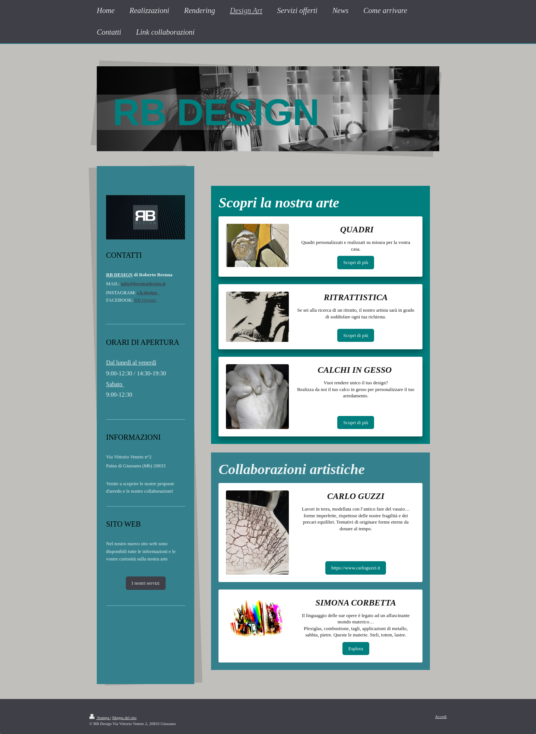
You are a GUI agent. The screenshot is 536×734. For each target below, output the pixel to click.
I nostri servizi (146, 583)
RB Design (145, 300)
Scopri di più (355, 262)
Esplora (355, 648)
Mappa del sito (124, 717)
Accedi (441, 716)
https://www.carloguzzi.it (355, 568)
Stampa (100, 717)
